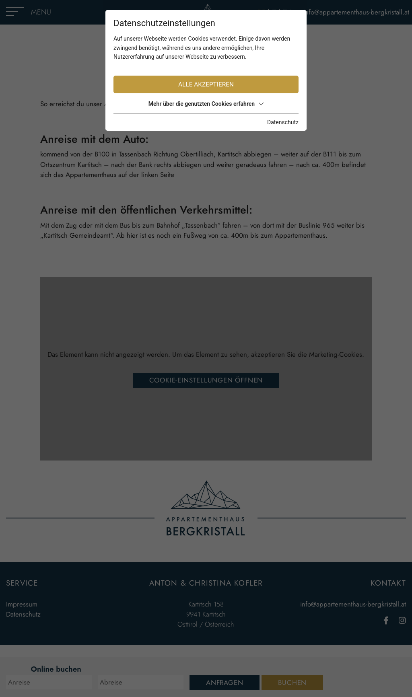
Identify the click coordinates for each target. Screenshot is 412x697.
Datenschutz (283, 122)
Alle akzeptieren (206, 84)
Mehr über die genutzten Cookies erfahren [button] (206, 104)
